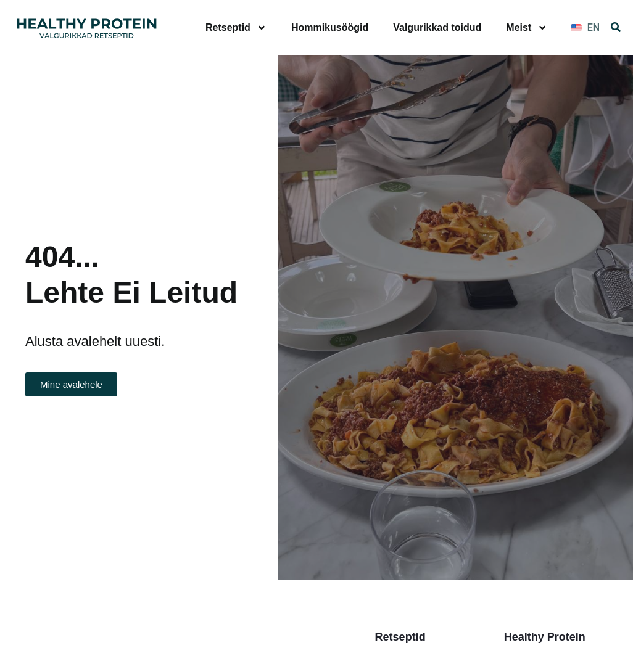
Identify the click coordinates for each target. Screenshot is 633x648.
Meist (526, 28)
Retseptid (236, 28)
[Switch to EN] (585, 27)
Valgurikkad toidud (437, 27)
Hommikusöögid (329, 27)
